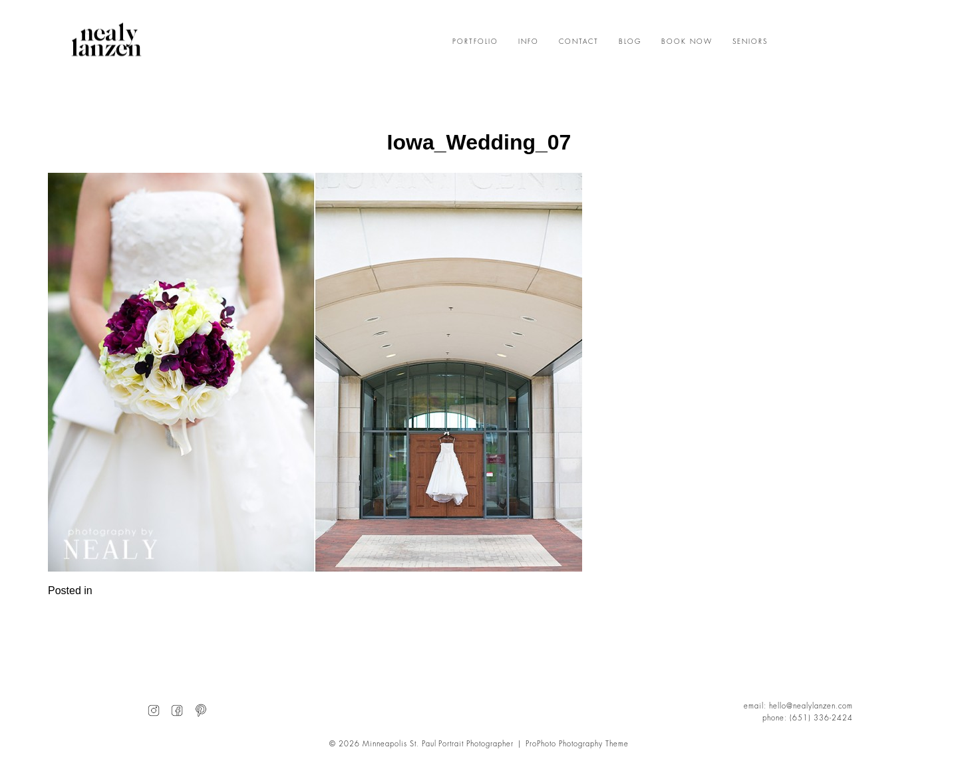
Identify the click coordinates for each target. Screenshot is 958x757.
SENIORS (750, 42)
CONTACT (579, 42)
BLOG (630, 42)
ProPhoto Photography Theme (577, 744)
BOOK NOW (687, 42)
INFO (528, 42)
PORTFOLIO (475, 42)
